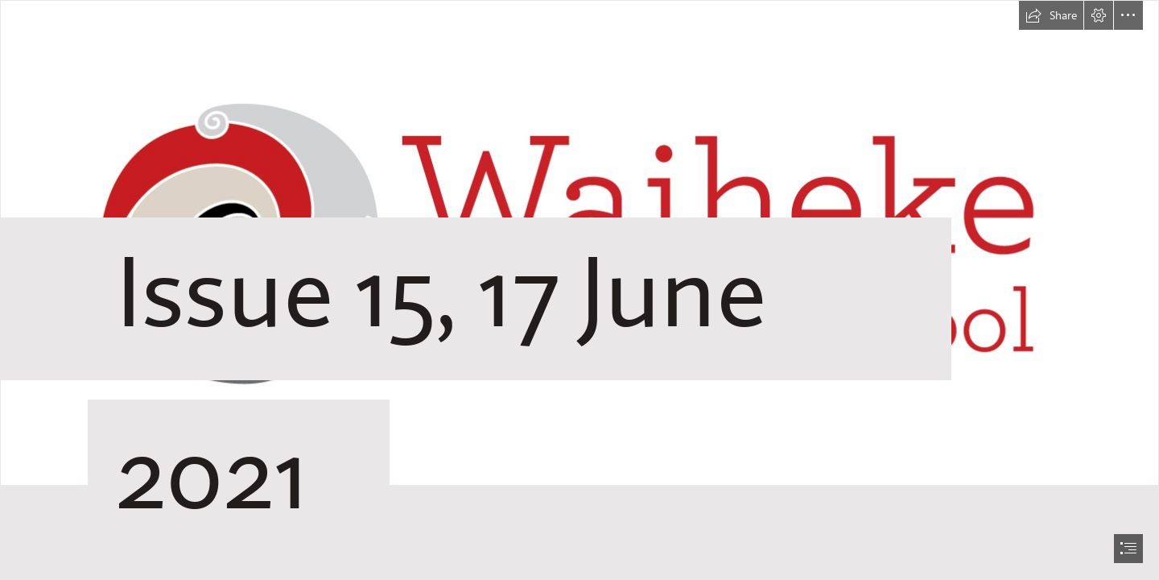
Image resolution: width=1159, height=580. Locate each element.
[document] (579, 290)
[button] (1051, 15)
